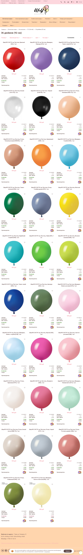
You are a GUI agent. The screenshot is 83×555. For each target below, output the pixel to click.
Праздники (43, 22)
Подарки (4, 25)
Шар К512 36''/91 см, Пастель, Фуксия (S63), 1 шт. (41, 333)
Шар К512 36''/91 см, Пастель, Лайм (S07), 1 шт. (41, 236)
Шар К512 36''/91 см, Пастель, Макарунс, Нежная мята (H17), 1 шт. (69, 381)
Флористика (25, 22)
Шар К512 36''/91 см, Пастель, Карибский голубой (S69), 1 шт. (14, 236)
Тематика (34, 22)
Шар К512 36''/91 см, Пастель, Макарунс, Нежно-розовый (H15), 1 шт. (69, 285)
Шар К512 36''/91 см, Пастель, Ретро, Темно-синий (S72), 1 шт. (69, 43)
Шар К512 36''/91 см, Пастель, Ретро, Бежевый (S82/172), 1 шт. (69, 91)
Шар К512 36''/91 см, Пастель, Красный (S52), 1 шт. (14, 43)
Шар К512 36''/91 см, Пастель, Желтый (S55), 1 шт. (69, 188)
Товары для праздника (66, 18)
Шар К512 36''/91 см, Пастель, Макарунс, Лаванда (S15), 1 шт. (41, 43)
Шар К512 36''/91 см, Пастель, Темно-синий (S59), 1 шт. (14, 285)
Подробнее (47, 551)
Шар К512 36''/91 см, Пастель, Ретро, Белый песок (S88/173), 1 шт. (14, 430)
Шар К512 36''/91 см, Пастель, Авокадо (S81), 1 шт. (41, 285)
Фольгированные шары (21, 18)
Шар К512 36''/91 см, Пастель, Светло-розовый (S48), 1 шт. (69, 333)
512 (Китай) (30, 29)
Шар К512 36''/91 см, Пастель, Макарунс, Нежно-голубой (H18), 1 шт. (14, 333)
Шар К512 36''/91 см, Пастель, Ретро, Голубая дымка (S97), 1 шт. (41, 188)
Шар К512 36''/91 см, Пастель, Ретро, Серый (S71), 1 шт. (41, 430)
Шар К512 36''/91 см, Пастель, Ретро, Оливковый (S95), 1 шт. (14, 478)
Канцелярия (71, 22)
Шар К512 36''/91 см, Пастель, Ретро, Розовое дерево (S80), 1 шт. (69, 430)
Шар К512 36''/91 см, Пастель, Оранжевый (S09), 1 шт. (41, 140)
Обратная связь (12, 3)
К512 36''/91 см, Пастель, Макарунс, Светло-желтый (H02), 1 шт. (41, 478)
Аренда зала (21, 3)
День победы (52, 22)
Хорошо (68, 551)
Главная (3, 29)
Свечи (54, 18)
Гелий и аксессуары (36, 18)
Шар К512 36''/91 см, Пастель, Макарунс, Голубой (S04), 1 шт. (69, 140)
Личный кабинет (5, 1)
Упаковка (47, 18)
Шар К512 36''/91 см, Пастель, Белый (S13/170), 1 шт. (14, 91)
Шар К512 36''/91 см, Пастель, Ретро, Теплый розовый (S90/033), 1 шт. (14, 140)
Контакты (13, 1)
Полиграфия (15, 22)
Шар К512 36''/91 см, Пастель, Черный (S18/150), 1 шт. (41, 91)
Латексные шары (7, 18)
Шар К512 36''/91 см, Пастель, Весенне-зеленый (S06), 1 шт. (69, 236)
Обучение (62, 22)
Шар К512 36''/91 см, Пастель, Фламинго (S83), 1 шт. (41, 381)
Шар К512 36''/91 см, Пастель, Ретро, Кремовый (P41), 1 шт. (14, 381)
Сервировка (5, 22)
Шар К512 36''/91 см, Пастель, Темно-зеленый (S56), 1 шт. (13, 188)
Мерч (11, 25)
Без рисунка (22, 29)
